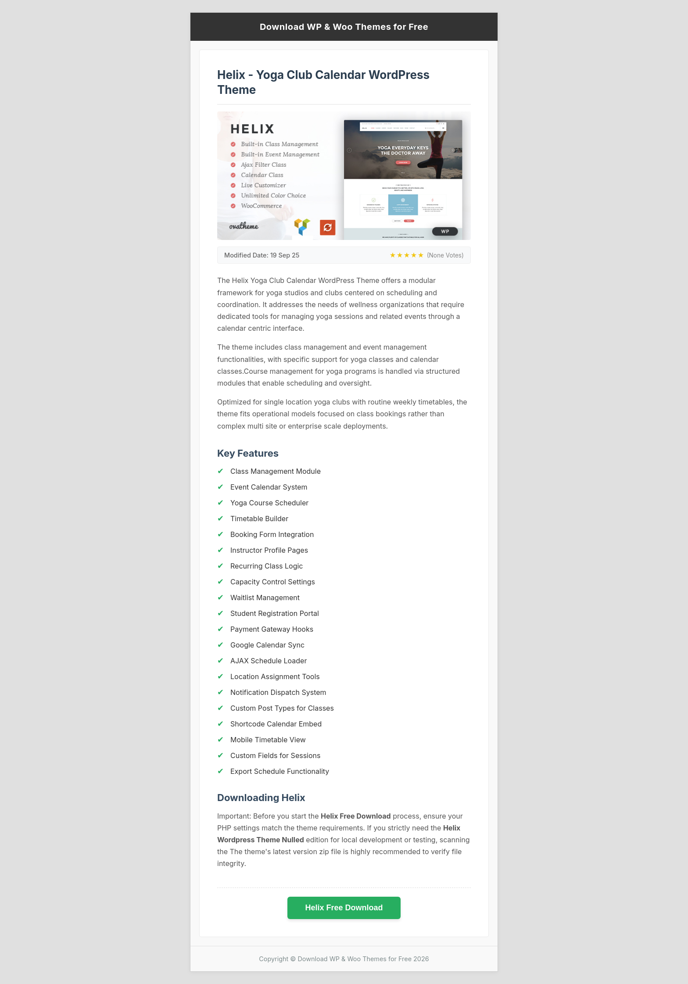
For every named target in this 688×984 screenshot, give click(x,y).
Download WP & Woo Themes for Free (344, 26)
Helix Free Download (344, 907)
